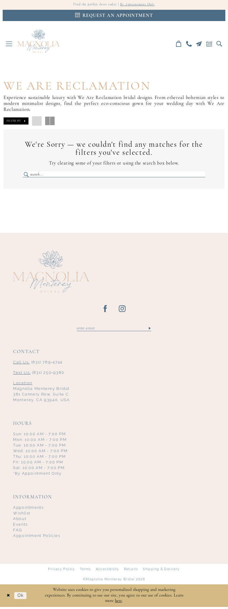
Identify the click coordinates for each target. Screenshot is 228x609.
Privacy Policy (61, 571)
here (118, 603)
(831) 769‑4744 (38, 364)
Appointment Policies (37, 537)
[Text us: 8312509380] (199, 44)
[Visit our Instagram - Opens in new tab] (122, 310)
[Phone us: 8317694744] (189, 44)
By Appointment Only (139, 5)
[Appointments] (114, 16)
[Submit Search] (26, 175)
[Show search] (219, 44)
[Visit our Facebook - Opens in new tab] (106, 310)
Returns (131, 571)
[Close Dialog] (9, 597)
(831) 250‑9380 (38, 374)
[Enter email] (114, 330)
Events (20, 526)
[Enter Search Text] (114, 175)
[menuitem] (9, 44)
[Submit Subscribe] (149, 330)
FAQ (17, 532)
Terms (85, 571)
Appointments (28, 509)
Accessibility (107, 571)
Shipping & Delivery (161, 571)
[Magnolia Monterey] (38, 41)
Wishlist (22, 515)
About (19, 521)
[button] (9, 44)
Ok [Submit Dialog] (22, 597)
